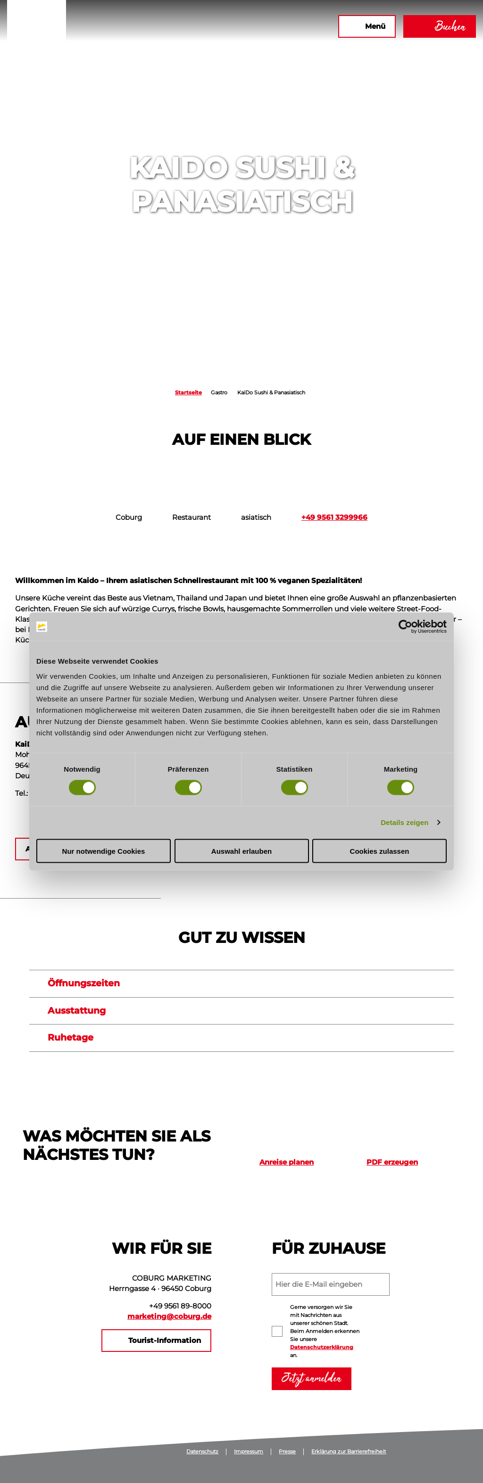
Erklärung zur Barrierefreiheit (348, 1452)
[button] (228, 26)
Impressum (248, 1452)
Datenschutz (202, 1452)
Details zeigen (404, 822)
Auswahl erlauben (241, 851)
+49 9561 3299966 (334, 517)
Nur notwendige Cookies (103, 851)
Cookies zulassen (379, 851)
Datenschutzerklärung (321, 1347)
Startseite (188, 392)
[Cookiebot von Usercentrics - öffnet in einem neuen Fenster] (405, 627)
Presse (287, 1452)
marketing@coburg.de (169, 1316)
